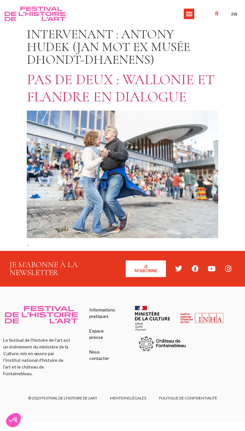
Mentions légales (128, 398)
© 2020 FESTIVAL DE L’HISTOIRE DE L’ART (62, 398)
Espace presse (96, 334)
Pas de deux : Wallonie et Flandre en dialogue (121, 88)
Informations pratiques (102, 313)
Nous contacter (99, 355)
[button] (189, 14)
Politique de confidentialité (188, 398)
